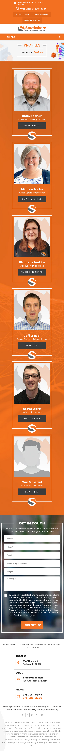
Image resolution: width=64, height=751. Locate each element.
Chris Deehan (32, 116)
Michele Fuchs (32, 189)
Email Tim (32, 491)
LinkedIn (32, 715)
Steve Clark (32, 409)
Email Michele (32, 199)
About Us (15, 644)
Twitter (28, 715)
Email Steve (32, 418)
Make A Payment (32, 20)
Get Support (41, 14)
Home (6, 644)
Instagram (42, 715)
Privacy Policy (51, 709)
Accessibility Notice (33, 709)
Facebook (23, 715)
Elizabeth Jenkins (32, 262)
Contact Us (32, 647)
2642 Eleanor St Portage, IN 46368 (31, 3)
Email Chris (32, 125)
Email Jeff (32, 345)
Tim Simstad (32, 482)
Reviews (38, 644)
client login (22, 14)
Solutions (27, 644)
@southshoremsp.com (35, 679)
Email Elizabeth (32, 272)
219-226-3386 (38, 8)
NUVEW (6, 706)
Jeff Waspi (32, 336)
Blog (47, 644)
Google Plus (37, 715)
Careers (55, 644)
